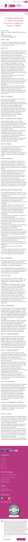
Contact (14, 1)
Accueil (3, 458)
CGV (2, 465)
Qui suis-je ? (4, 463)
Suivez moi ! (4, 467)
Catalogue (3, 460)
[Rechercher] (26, 13)
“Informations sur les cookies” (10, 533)
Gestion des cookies (5, 479)
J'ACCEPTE (21, 539)
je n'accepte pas (7, 539)
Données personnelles (5, 481)
